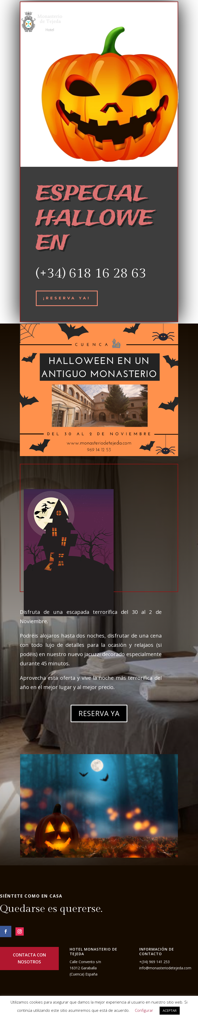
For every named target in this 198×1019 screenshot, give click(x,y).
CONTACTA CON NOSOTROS (29, 958)
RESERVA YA (99, 713)
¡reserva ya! (66, 298)
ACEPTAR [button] (170, 1010)
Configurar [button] (144, 1010)
